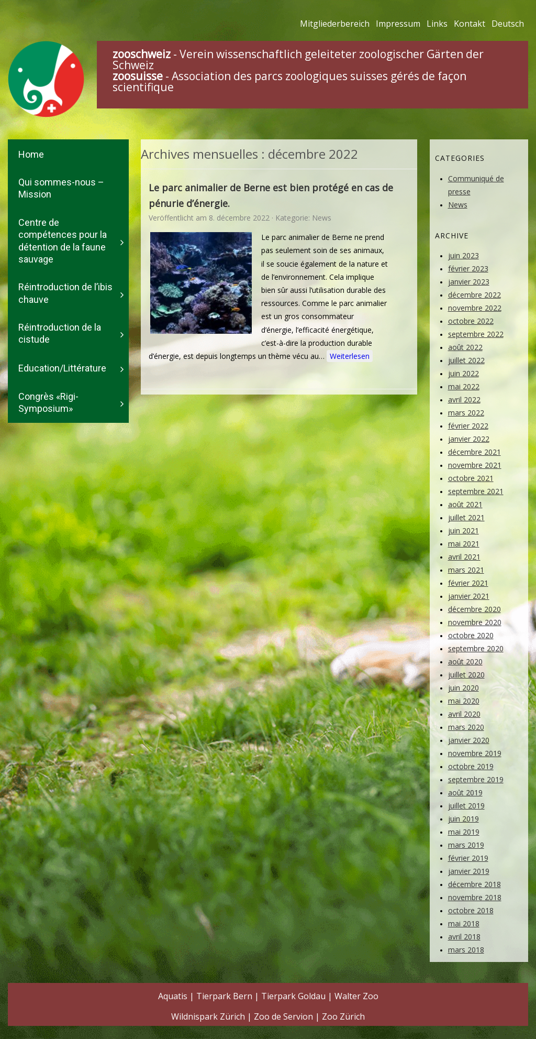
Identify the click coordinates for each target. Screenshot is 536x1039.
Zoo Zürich (343, 1016)
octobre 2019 (471, 766)
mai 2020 (463, 701)
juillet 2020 (466, 675)
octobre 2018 (471, 910)
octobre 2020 (471, 635)
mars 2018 (466, 950)
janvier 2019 (468, 871)
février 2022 (468, 426)
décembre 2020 (474, 609)
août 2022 (465, 347)
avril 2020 (464, 714)
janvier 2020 (468, 740)
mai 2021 (463, 544)
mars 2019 (466, 845)
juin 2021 (463, 530)
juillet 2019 (466, 806)
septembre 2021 (476, 491)
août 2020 (465, 661)
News (321, 218)
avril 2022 (464, 399)
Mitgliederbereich (335, 23)
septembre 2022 (476, 334)
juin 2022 (463, 373)
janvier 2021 (468, 596)
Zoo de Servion (283, 1016)
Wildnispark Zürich (208, 1016)
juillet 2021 (466, 517)
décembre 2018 (474, 884)
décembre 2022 (474, 295)
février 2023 (468, 269)
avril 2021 (464, 557)
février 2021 (468, 583)
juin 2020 (463, 688)
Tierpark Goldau (293, 996)
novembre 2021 (474, 465)
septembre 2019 (476, 779)
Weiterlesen (350, 356)
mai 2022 (463, 386)
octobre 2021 (471, 478)
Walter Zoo (356, 996)
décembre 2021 (474, 452)
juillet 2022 (466, 360)
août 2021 (465, 504)
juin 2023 (463, 255)
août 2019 (465, 792)
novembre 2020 (474, 622)
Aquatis (172, 996)
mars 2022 (466, 413)
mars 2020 (466, 727)
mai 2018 (463, 923)
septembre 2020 (476, 648)
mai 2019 (463, 832)
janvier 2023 (468, 282)
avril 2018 (464, 937)
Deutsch (508, 23)
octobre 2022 (471, 321)
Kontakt (469, 23)
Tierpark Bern (224, 996)
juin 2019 (463, 819)
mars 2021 (466, 570)
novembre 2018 (474, 897)
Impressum (398, 23)
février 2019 (468, 858)
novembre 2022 (474, 308)
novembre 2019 (474, 753)
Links (437, 23)
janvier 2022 (468, 439)
